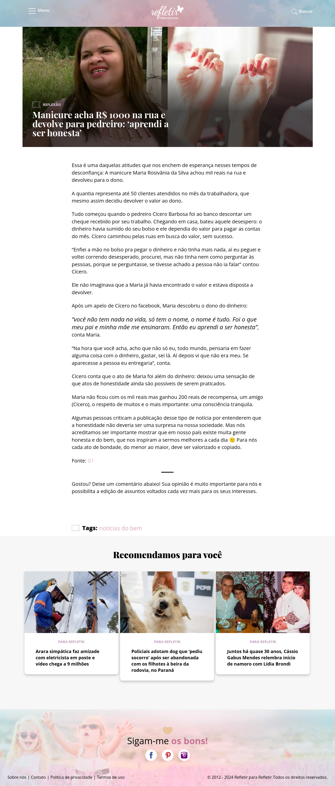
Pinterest (167, 755)
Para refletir (71, 641)
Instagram (184, 755)
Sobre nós (17, 777)
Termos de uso (111, 777)
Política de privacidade (71, 777)
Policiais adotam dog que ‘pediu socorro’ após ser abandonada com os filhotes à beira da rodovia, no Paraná (166, 660)
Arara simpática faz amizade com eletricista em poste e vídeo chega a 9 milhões (68, 657)
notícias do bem (120, 528)
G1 (91, 460)
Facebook (151, 755)
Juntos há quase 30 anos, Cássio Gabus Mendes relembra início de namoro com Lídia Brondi (262, 657)
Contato (38, 777)
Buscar (305, 11)
